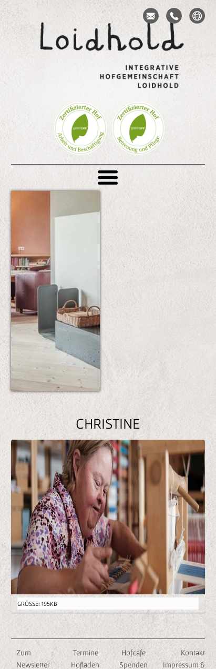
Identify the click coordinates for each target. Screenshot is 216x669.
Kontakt (193, 652)
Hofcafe (133, 652)
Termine (84, 652)
